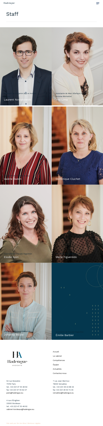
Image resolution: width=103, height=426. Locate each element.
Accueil (56, 352)
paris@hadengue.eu (14, 393)
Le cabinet (57, 356)
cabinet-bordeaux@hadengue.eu (20, 409)
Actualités (57, 369)
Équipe (56, 365)
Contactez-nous (60, 373)
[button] (97, 3)
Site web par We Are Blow (16, 423)
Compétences (59, 360)
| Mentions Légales (34, 423)
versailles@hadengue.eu (63, 393)
